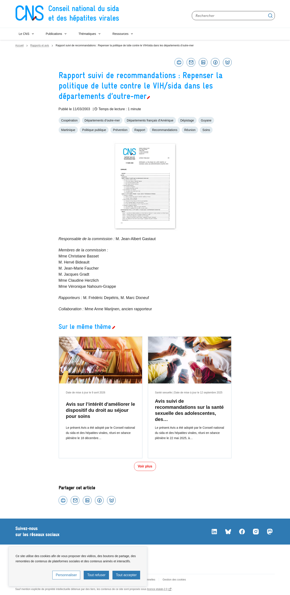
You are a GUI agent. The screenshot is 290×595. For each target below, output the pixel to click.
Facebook (215, 62)
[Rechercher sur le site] (233, 15)
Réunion (189, 130)
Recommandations (164, 130)
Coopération (69, 120)
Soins (206, 130)
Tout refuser (96, 575)
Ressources (120, 34)
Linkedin (203, 62)
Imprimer (179, 62)
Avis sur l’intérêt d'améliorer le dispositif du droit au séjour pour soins (100, 410)
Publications (54, 34)
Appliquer (270, 15)
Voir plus (145, 466)
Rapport (139, 130)
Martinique (68, 130)
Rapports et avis (39, 45)
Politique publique (94, 130)
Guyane (206, 120)
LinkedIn (214, 531)
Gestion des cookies (174, 579)
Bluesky (227, 62)
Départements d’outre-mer (102, 120)
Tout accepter (126, 575)
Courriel (191, 62)
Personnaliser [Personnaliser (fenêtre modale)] (66, 575)
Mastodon (269, 531)
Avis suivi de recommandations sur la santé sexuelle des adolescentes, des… (189, 410)
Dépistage (187, 120)
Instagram (256, 531)
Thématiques (87, 34)
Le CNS (24, 34)
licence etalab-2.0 (157, 589)
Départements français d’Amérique (150, 120)
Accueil (19, 45)
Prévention (120, 130)
